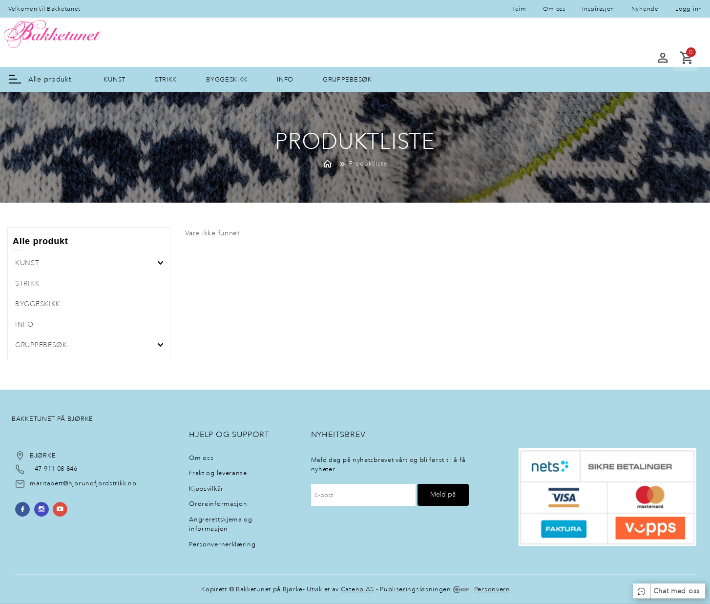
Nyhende (645, 8)
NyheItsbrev (338, 434)
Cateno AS (357, 589)
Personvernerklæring (222, 544)
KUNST (114, 79)
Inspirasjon (598, 8)
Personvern (492, 589)
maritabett (46, 483)
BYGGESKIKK (227, 79)
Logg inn (688, 8)
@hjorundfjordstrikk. (95, 483)
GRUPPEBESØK (347, 79)
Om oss (554, 8)
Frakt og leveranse (218, 473)
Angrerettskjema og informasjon (220, 524)
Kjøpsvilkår (206, 488)
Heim (518, 8)
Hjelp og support (229, 434)
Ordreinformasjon (218, 503)
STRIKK (166, 79)
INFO (285, 79)
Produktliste (368, 163)
